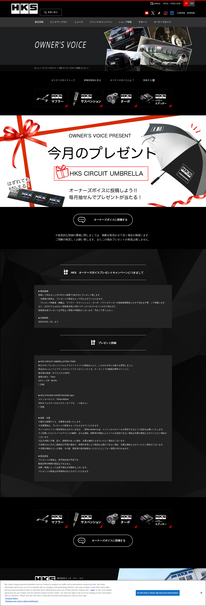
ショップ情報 (125, 22)
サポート (142, 22)
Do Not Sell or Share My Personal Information (157, 593)
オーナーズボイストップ (63, 80)
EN (191, 3)
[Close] (201, 593)
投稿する (147, 80)
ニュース (78, 22)
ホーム (36, 68)
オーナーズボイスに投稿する (107, 220)
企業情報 (181, 13)
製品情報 (39, 22)
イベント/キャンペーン (101, 22)
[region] (103, 593)
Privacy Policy (11, 598)
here (93, 590)
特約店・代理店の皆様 (171, 4)
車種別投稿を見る (92, 80)
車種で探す (51, 12)
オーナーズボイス (162, 22)
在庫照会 (157, 4)
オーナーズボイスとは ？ (122, 80)
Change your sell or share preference (21, 601)
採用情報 (191, 13)
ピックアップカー (59, 22)
